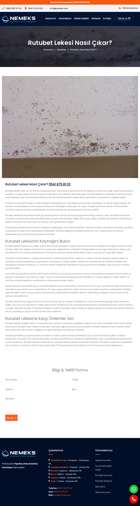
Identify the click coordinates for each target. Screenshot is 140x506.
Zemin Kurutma (102, 492)
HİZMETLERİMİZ (81, 18)
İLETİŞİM (107, 18)
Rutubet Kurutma (103, 475)
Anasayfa (48, 49)
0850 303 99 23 (11, 8)
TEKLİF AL (124, 18)
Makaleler (61, 49)
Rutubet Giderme (103, 481)
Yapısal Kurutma (103, 460)
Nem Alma (100, 486)
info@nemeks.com (57, 8)
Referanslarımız (128, 8)
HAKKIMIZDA (65, 18)
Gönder (11, 418)
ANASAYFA (50, 18)
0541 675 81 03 (82, 2)
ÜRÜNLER (95, 18)
